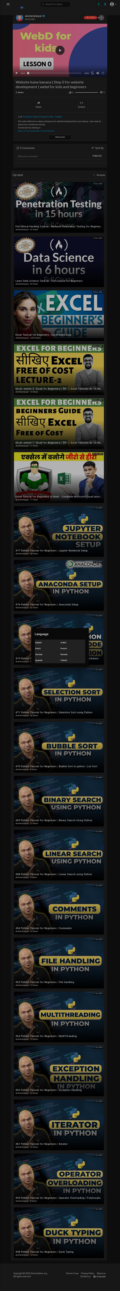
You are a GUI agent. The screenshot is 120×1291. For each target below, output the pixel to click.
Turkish (63, 660)
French (63, 648)
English (38, 642)
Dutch (38, 648)
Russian (63, 654)
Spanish (38, 660)
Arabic (63, 642)
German (38, 654)
